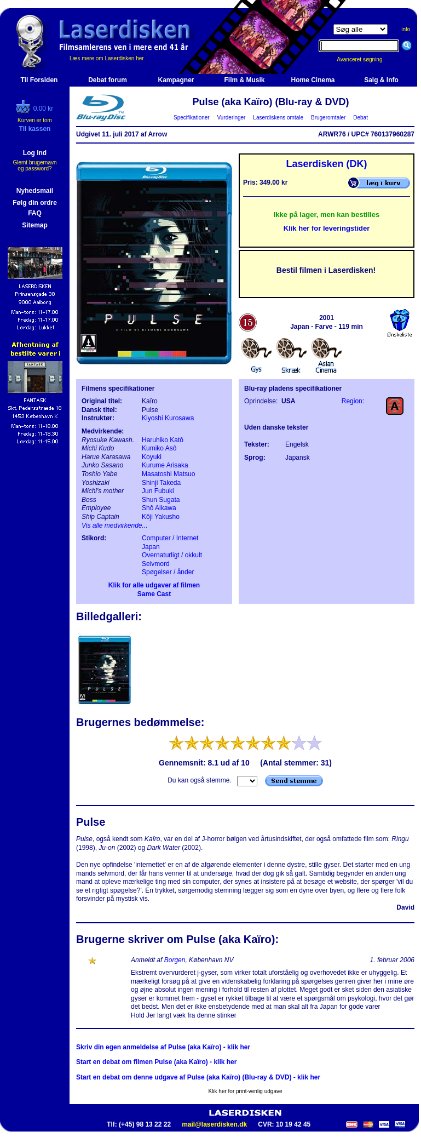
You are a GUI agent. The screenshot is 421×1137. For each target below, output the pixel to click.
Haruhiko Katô (162, 440)
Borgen (175, 960)
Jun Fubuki (158, 491)
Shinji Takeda (161, 483)
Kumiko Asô (159, 448)
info (405, 29)
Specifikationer (192, 118)
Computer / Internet (170, 538)
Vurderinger (231, 118)
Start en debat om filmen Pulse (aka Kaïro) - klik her (156, 1062)
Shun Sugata (161, 500)
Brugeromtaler (328, 118)
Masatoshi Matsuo (168, 474)
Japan (151, 547)
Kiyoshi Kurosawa (168, 418)
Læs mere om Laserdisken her (107, 58)
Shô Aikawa (159, 508)
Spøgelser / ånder (168, 572)
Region (352, 401)
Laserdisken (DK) (326, 163)
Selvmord (156, 564)
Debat (360, 118)
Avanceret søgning (365, 59)
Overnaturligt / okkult (172, 555)
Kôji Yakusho (161, 517)
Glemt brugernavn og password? (34, 165)
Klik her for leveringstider (327, 228)
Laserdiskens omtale (278, 118)
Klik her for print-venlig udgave (245, 1091)
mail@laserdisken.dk (214, 1124)
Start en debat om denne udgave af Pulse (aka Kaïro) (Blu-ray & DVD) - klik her (198, 1077)
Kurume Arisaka (165, 465)
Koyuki (152, 457)
